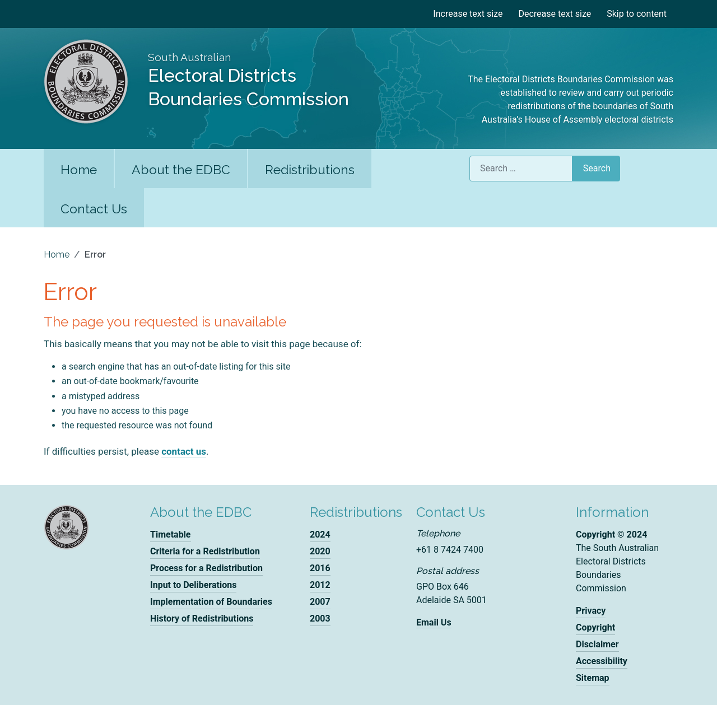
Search (597, 168)
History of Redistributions (201, 618)
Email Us (433, 622)
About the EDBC (181, 169)
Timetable (170, 534)
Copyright (595, 627)
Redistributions (310, 169)
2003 (320, 618)
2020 (320, 551)
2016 (320, 568)
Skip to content (637, 13)
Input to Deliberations (193, 585)
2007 (320, 601)
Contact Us (93, 208)
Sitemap (592, 678)
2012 (320, 585)
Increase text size (467, 13)
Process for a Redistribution (206, 568)
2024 (320, 534)
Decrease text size (554, 13)
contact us (183, 451)
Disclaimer (597, 644)
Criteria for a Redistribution (205, 551)
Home (78, 169)
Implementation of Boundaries (211, 601)
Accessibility (601, 661)
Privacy (591, 610)
